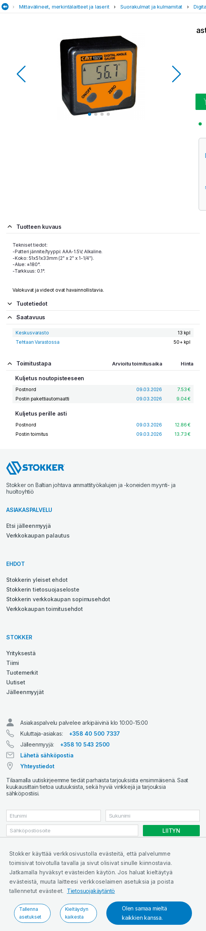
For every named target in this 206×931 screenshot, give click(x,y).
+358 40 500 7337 (94, 733)
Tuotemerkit (22, 672)
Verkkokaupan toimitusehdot (44, 609)
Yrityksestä (21, 653)
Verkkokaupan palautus (38, 535)
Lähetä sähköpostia (46, 755)
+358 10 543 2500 (85, 744)
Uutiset (15, 682)
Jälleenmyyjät (25, 692)
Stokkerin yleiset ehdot (36, 579)
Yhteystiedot (37, 766)
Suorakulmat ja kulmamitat (151, 6)
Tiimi (12, 663)
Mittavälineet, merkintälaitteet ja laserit (64, 6)
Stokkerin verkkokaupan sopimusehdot (58, 599)
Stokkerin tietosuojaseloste (42, 589)
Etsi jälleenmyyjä (28, 525)
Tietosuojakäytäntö (91, 890)
